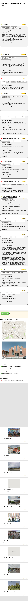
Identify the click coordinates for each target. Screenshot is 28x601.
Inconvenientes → (5, 378)
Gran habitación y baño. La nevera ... (9, 375)
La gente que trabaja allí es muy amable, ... (11, 371)
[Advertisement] (14, 50)
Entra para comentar (11, 315)
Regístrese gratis (5, 313)
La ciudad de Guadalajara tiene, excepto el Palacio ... (13, 380)
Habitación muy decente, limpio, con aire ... (11, 373)
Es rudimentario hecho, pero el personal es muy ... (12, 368)
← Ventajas (3, 364)
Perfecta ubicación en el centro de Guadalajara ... (12, 366)
